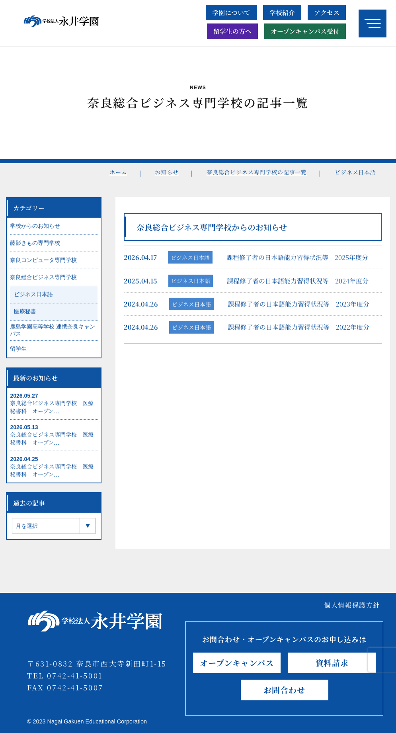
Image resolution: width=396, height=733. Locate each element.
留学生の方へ (232, 31)
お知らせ (166, 172)
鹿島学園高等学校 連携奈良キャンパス (52, 334)
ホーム (118, 172)
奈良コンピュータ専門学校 (43, 264)
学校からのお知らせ (35, 230)
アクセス (326, 12)
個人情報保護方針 (352, 605)
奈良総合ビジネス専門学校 (43, 281)
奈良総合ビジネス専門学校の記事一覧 (257, 172)
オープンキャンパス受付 (305, 31)
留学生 (18, 353)
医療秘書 (25, 316)
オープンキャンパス (236, 662)
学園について (231, 12)
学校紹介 (282, 12)
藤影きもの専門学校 (35, 247)
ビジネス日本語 (190, 262)
